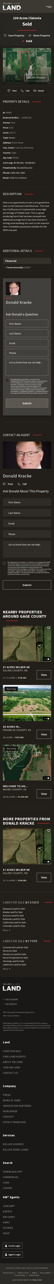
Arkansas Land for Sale (14, 919)
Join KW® (9, 1206)
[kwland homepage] (12, 987)
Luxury (7, 1188)
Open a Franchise (14, 1122)
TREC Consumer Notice (11, 1016)
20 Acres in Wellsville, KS (13, 726)
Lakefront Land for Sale (14, 964)
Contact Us (10, 1072)
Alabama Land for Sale (14, 908)
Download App (12, 1171)
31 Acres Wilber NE (16, 667)
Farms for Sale (10, 950)
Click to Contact (18, 177)
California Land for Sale (14, 922)
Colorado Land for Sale (14, 925)
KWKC (6, 1222)
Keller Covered (13, 1144)
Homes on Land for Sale (14, 954)
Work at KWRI (12, 1100)
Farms (12, 137)
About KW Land (13, 1062)
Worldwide (10, 1111)
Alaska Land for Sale (13, 912)
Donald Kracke (24, 167)
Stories (8, 1227)
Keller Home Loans (15, 1149)
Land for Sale (12, 1051)
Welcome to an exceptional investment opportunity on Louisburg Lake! (15, 786)
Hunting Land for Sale (13, 961)
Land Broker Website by (27, 1280)
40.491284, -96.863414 (24, 162)
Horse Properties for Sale (15, 957)
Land (6, 1182)
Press (7, 1095)
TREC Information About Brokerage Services (18, 1012)
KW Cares (9, 1217)
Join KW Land (11, 1067)
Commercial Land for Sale (15, 947)
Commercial (11, 1177)
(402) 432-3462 (17, 172)
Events (7, 1211)
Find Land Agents (14, 1056)
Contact (8, 1116)
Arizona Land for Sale (13, 915)
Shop (6, 1233)
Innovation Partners (17, 1105)
